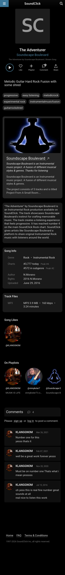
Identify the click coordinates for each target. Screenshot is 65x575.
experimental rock (14, 101)
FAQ (18, 535)
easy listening (31, 95)
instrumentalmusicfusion (45, 101)
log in (30, 420)
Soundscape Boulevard (32, 55)
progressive (11, 95)
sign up (18, 420)
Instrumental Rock (44, 257)
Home (9, 535)
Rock (26, 257)
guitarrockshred (13, 107)
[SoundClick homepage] (32, 3)
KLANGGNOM (24, 432)
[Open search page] (61, 3)
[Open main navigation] (4, 3)
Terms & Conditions (36, 535)
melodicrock (51, 95)
